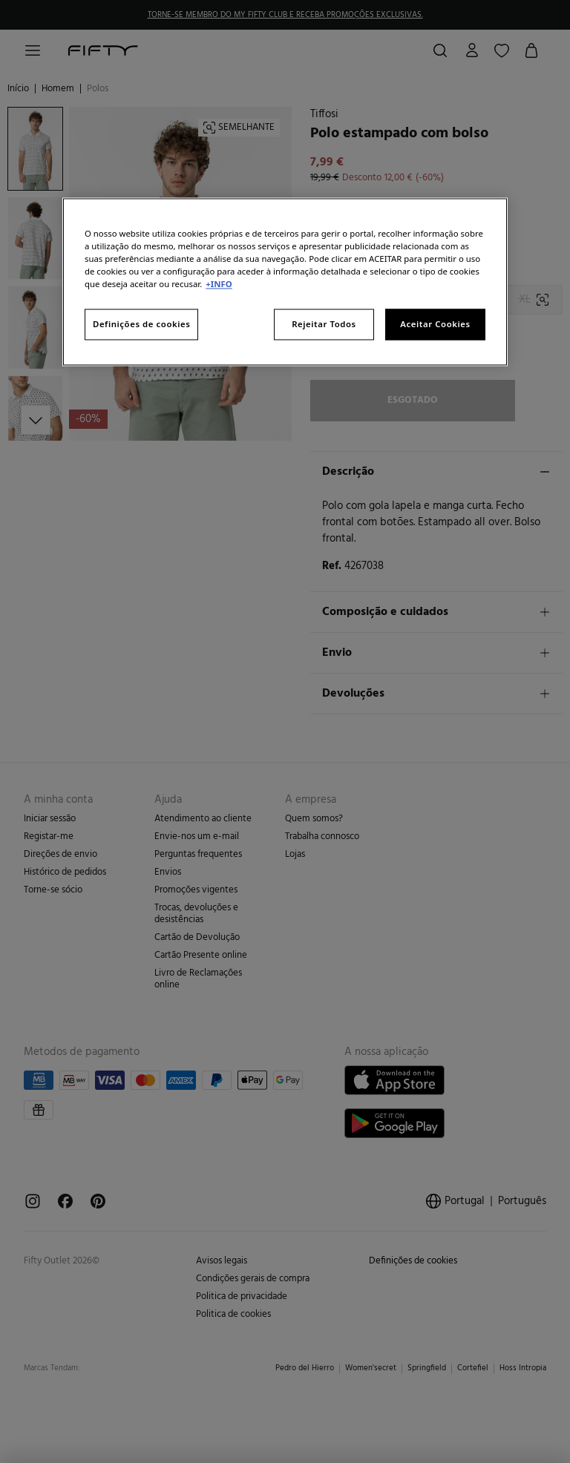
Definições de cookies (141, 324)
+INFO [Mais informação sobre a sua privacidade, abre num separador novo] (219, 284)
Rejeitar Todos (324, 324)
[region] (285, 281)
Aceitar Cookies (435, 324)
